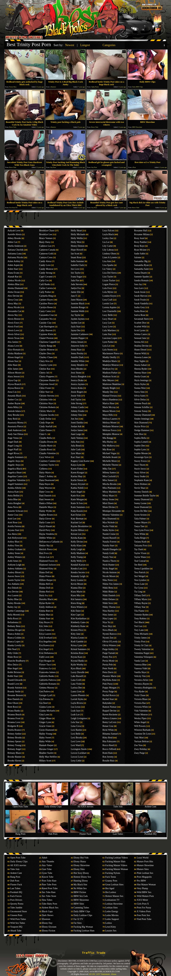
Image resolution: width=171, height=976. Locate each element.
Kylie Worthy (77, 664)
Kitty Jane (75, 634)
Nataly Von (107, 557)
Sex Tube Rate (49, 892)
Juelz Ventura (77, 438)
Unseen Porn (16, 915)
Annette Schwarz (16, 511)
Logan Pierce (108, 284)
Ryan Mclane (140, 250)
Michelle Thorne (110, 465)
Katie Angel (76, 492)
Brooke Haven (14, 760)
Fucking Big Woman (83, 927)
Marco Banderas (110, 399)
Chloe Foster (45, 388)
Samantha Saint (141, 269)
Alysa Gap (13, 380)
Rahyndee (107, 703)
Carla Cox (44, 280)
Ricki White (108, 730)
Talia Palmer (140, 518)
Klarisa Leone (77, 637)
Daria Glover (45, 518)
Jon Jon (74, 419)
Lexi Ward (76, 745)
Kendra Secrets (78, 572)
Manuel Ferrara (109, 395)
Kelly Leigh (76, 549)
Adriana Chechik (15, 250)
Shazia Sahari (140, 365)
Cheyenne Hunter (47, 380)
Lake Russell (77, 676)
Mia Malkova (108, 445)
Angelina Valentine (16, 480)
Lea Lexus (76, 707)
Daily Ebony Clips (53, 805)
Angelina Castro (15, 476)
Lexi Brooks (76, 737)
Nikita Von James (110, 584)
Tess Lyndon (140, 580)
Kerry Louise (77, 580)
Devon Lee (44, 557)
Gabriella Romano (47, 684)
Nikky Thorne (109, 607)
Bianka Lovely (14, 645)
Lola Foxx (107, 288)
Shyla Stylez (140, 384)
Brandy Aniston (15, 687)
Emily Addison (46, 607)
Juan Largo (76, 434)
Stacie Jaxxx (140, 468)
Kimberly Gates (78, 622)
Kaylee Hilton (77, 530)
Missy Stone (108, 499)
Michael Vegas (109, 453)
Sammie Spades (141, 276)
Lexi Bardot (76, 730)
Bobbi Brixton (14, 672)
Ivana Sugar (76, 276)
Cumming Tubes (81, 907)
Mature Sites (143, 869)
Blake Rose (13, 657)
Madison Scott (109, 376)
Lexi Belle (76, 734)
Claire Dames (45, 430)
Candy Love (45, 265)
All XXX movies (85, 805)
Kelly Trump (77, 557)
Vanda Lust (139, 661)
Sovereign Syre (141, 457)
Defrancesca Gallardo (49, 541)
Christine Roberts (47, 407)
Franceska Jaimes (47, 672)
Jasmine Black (77, 303)
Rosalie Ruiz (108, 760)
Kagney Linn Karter (80, 461)
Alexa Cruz (13, 299)
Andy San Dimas (16, 434)
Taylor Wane (140, 557)
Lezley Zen (107, 238)
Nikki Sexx (107, 603)
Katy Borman (77, 518)
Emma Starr (44, 618)
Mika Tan (107, 468)
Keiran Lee (76, 534)
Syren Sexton (140, 515)
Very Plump (142, 888)
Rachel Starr (108, 699)
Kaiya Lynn (76, 465)
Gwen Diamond (46, 730)
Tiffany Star (139, 607)
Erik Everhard (45, 637)
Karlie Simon (77, 480)
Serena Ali (139, 342)
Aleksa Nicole (14, 280)
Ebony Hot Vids (81, 857)
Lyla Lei (106, 346)
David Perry (44, 530)
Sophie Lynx (140, 449)
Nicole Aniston (109, 572)
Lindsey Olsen (109, 253)
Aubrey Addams (15, 568)
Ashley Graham (15, 549)
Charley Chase (46, 357)
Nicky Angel (108, 568)
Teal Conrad (140, 561)
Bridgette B (13, 726)
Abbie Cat (12, 242)
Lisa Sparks (108, 265)
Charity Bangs (46, 346)
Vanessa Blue (140, 664)
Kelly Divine (77, 541)
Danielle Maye (46, 507)
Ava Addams (14, 584)
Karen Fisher (77, 468)
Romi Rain (107, 753)
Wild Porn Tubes (18, 919)
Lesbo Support (112, 919)
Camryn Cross (46, 257)
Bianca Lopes (14, 641)
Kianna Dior (76, 588)
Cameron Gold (46, 253)
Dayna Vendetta (46, 534)
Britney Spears (14, 741)
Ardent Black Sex (50, 907)
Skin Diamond (141, 422)
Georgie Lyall (45, 695)
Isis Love (75, 269)
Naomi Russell (109, 538)
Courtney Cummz (47, 461)
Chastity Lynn (45, 365)
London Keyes (109, 296)
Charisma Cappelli (48, 342)
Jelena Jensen (77, 342)
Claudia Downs (46, 442)
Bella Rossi (13, 618)
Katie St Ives (77, 503)
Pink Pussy (107, 684)
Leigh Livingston (79, 718)
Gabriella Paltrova (47, 680)
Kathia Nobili (77, 488)
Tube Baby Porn (49, 904)
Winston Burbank (142, 730)
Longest (85, 45)
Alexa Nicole (14, 307)
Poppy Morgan (109, 687)
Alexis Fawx (13, 322)
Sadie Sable (139, 253)
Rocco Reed (108, 745)
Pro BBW (141, 880)
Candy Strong (45, 273)
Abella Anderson (15, 246)
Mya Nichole (108, 522)
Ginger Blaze (45, 718)
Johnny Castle (77, 407)
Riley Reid (107, 737)
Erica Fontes (45, 630)
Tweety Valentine (142, 649)
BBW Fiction (80, 892)
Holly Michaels (78, 234)
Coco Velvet (45, 457)
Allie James (13, 369)
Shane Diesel (140, 349)
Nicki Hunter (108, 564)
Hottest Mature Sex (114, 896)
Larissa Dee (76, 687)
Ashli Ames (13, 561)
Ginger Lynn (45, 722)
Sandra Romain (141, 280)
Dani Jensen (44, 499)
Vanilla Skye (140, 672)
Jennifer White (78, 361)
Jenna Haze (76, 349)
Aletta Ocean (14, 292)
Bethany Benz (14, 626)
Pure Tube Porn (49, 884)
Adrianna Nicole (15, 257)
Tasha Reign (140, 538)
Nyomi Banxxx (109, 634)
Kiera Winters (77, 607)
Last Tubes (118, 833)
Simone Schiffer (141, 407)
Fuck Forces (16, 896)
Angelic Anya (14, 461)
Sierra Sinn (139, 392)
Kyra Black (76, 668)
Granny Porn (111, 880)
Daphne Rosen (46, 515)
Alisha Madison (15, 353)
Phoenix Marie (109, 676)
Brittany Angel (14, 749)
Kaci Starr (75, 457)
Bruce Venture (45, 238)
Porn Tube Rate (49, 880)
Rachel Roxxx (109, 695)
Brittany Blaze (14, 753)
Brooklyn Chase (46, 230)
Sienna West (140, 388)
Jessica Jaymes (78, 384)
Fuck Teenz (110, 877)
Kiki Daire (76, 611)
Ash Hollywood (15, 538)
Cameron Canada (47, 250)
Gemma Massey (46, 687)
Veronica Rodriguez (143, 687)
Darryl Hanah (45, 526)
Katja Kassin (77, 511)
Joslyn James (77, 430)
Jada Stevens (77, 284)
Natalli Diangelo (110, 549)
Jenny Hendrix (77, 365)
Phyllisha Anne (109, 680)
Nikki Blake (108, 591)
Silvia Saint (139, 395)
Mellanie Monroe (110, 426)
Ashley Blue (13, 541)
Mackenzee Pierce (111, 353)
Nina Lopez (108, 618)
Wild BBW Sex (144, 892)
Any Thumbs (48, 861)
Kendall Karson (78, 564)
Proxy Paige (108, 691)
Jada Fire (75, 280)
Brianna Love (14, 722)
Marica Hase (108, 403)
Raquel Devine (109, 710)
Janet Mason (76, 299)
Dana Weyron (45, 488)
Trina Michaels (141, 634)
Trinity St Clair (141, 645)
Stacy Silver (140, 472)
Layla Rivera (77, 703)
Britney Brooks (15, 737)
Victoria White (141, 707)
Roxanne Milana (142, 234)
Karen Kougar (77, 472)
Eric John (43, 626)
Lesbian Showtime (114, 904)
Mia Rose (107, 449)
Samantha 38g (141, 261)
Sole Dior (138, 434)
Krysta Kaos (76, 657)
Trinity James (140, 637)
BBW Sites (79, 904)
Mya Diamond (109, 518)
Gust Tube (47, 869)
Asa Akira (12, 534)
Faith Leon (44, 657)
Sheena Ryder (140, 369)
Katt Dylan (76, 515)
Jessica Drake (77, 380)
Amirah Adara (14, 411)
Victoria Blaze (141, 699)
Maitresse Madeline (111, 384)
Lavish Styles (77, 699)
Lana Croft (76, 680)
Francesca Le (45, 668)
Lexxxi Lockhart (78, 753)
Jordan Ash (76, 426)
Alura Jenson (14, 376)
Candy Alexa (45, 261)
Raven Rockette (109, 714)
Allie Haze (13, 365)
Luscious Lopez (109, 338)
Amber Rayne (14, 403)
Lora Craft (107, 299)
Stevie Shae (139, 488)
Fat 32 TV (78, 919)
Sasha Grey (139, 307)
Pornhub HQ (150, 833)
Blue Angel (13, 668)
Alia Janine (13, 342)
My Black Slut (80, 884)
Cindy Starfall (45, 426)
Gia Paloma (44, 699)
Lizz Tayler (107, 276)
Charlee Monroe (46, 349)
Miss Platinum (109, 488)
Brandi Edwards (15, 680)
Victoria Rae (140, 703)
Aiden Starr (13, 269)
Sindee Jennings (141, 419)
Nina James (107, 614)
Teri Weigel (139, 576)
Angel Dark (13, 442)
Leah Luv (75, 714)
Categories (109, 45)
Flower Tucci (45, 664)
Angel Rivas (13, 453)
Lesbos (108, 923)
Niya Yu (106, 622)
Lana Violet (76, 684)
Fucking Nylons (112, 873)
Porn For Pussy (144, 907)
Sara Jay (138, 284)
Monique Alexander (111, 511)
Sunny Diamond (141, 499)
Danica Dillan (45, 503)
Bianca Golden (15, 637)
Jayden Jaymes (78, 319)
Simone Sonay (141, 411)
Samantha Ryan (141, 265)
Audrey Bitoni (14, 572)
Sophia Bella (140, 438)
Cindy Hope (44, 422)
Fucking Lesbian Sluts (84, 930)
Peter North (107, 668)
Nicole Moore (109, 576)
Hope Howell (77, 250)
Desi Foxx (44, 553)
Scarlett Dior (140, 322)
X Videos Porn (143, 911)
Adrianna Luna (15, 253)
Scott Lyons (139, 330)
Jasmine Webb (77, 311)
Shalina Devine (141, 346)
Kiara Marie (76, 591)
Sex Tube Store (49, 896)
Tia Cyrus (138, 588)
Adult (44, 857)
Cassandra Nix (46, 319)
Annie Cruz (13, 515)
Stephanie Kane (141, 480)
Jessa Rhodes (77, 369)
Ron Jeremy (108, 757)
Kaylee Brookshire (79, 526)
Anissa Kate (13, 492)
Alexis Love (13, 330)
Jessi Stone (76, 372)
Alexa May (13, 303)
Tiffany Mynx (140, 599)
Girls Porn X (143, 904)
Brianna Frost (14, 718)
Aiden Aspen (14, 265)
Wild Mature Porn (145, 896)
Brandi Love (13, 684)
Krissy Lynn (76, 645)
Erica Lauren (45, 634)
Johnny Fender (78, 411)
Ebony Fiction (48, 930)
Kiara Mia (75, 595)
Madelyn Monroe (110, 365)
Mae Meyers (108, 380)
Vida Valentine (141, 710)
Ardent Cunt (150, 805)
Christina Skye (46, 403)
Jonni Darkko (77, 422)
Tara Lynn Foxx (141, 530)
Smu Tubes (47, 900)
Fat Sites (78, 923)
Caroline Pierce (46, 303)
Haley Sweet (45, 737)
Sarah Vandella (141, 303)
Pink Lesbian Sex (145, 873)
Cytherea (43, 468)
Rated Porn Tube (50, 888)
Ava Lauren (13, 595)
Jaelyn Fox (76, 288)
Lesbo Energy (111, 911)
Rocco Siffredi (109, 749)
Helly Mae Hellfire (48, 757)
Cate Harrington (46, 326)
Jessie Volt (76, 395)
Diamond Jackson (47, 564)
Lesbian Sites (111, 907)
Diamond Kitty (46, 568)
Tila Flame (139, 611)
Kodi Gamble (77, 641)
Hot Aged (109, 888)
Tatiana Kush (140, 541)
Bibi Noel (12, 649)
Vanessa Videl (140, 668)
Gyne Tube (47, 873)
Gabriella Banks (46, 676)
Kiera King (76, 603)
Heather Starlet (46, 753)
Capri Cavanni (46, 276)
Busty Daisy (45, 242)
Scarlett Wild (140, 326)
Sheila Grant (140, 376)
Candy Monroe (46, 269)
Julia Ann (75, 442)
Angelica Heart (15, 472)
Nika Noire (107, 580)
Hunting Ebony (81, 880)
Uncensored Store (18, 911)
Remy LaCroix (109, 722)
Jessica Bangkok (78, 376)
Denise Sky (44, 545)
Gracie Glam (45, 726)
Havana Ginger (46, 749)
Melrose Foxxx (109, 430)
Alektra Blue (14, 284)
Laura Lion (76, 691)
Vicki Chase (140, 695)
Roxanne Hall (140, 230)
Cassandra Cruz (46, 315)
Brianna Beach (14, 714)
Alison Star (13, 361)
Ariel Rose (13, 522)
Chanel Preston (46, 338)
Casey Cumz (45, 311)
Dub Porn (53, 833)
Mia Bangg (107, 438)
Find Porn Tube (144, 919)
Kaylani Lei (76, 522)
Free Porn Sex (143, 915)
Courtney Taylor (46, 465)
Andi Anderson (15, 430)
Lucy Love (107, 326)
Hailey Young (45, 734)
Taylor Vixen (140, 553)
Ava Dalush (13, 588)
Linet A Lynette (109, 257)
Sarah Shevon (140, 296)
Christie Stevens (46, 395)
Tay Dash (138, 549)
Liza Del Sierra (109, 273)
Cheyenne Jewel (46, 384)
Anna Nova (13, 507)
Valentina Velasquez (143, 657)
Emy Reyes (44, 622)
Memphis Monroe (110, 434)
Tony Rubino (140, 618)
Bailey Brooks (14, 603)
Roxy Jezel (139, 238)
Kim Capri (76, 614)
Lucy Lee (106, 322)
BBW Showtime (81, 900)
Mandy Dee (108, 392)
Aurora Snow (14, 576)
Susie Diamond (141, 507)
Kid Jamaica (76, 599)
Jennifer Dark (77, 357)
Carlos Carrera (46, 288)
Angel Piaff (13, 449)
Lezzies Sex (110, 930)
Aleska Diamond (15, 288)
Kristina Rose (77, 653)
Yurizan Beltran (141, 741)
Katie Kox (75, 495)
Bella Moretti (14, 614)
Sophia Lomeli (141, 442)
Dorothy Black (46, 599)
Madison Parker (109, 372)
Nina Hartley (108, 611)
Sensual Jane (140, 338)
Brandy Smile (14, 691)
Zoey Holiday (140, 749)
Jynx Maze (76, 453)
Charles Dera (45, 353)
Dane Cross (44, 492)
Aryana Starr (14, 530)
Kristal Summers (79, 649)
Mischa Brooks (109, 484)
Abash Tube (15, 930)
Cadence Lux (45, 246)
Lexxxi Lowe (77, 757)
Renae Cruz (108, 726)
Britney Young (14, 745)
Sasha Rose (139, 311)
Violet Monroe (141, 714)
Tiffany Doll (140, 595)
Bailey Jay (12, 607)
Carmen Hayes (46, 299)
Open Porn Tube (20, 805)
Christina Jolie (46, 399)
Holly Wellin (77, 238)
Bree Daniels (14, 699)
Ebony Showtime (82, 865)
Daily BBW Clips (82, 911)
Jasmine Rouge (78, 307)
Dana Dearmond (46, 480)
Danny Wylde (45, 511)
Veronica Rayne (141, 684)
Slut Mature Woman (146, 884)
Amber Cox (13, 399)
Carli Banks (44, 284)
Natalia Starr (108, 545)
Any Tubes (47, 865)
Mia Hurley (107, 442)
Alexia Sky (13, 315)
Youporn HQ (16, 927)
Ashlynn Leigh (15, 564)
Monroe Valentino (110, 515)
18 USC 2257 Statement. (99, 974)
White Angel (140, 722)
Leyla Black (108, 234)
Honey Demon (77, 246)
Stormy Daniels (141, 492)
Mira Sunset (108, 480)
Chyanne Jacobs (46, 415)
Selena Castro (140, 334)
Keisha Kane (77, 538)
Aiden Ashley (14, 261)
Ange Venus (13, 438)
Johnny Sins (76, 415)
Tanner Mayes (141, 522)
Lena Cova (76, 726)
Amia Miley (13, 407)
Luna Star (107, 334)
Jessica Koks (77, 388)
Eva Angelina (45, 641)
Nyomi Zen (107, 637)
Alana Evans (13, 273)
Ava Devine (13, 591)
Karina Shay (76, 476)
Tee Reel (138, 564)
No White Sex (80, 888)
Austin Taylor (14, 580)
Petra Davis (107, 672)
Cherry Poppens (46, 376)
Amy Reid (12, 419)
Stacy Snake (140, 476)
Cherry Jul (44, 372)
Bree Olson (13, 703)
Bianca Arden (14, 634)
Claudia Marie (45, 445)
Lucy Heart (107, 319)
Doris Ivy (43, 595)
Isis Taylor (76, 273)
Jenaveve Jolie (77, 346)
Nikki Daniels (109, 595)
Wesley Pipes (140, 718)
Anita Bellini (14, 495)
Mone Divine (108, 507)
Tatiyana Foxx (141, 545)
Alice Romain (14, 349)
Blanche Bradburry (16, 661)
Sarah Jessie (140, 292)
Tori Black (139, 622)
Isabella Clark (77, 265)
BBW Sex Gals (81, 896)
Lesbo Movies (111, 915)
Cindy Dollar (45, 419)
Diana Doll (44, 572)
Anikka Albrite (15, 488)
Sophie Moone (141, 453)
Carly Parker (45, 292)
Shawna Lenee (141, 357)
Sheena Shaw (140, 372)
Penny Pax (107, 657)
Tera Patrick (140, 572)
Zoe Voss (138, 745)
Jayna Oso (75, 330)
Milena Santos (109, 472)
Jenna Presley (77, 353)
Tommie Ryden (141, 614)
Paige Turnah (108, 653)
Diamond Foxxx (46, 561)
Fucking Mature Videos (116, 865)
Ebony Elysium (49, 927)
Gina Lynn (44, 714)
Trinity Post (139, 641)
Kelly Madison (78, 553)
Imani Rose (76, 257)
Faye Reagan (45, 661)
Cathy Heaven (45, 330)
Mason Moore (109, 411)
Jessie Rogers (77, 392)
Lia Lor (106, 242)
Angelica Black (15, 468)
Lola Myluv (108, 292)
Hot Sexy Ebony (81, 873)
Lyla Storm (107, 349)
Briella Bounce (15, 730)
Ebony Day (47, 923)
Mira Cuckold (109, 476)
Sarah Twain (140, 299)
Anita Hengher (14, 503)
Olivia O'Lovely (110, 641)
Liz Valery (107, 269)
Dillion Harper (46, 580)
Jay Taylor (75, 315)
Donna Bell (44, 584)
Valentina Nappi (141, 653)
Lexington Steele (79, 749)
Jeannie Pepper (78, 338)
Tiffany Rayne (141, 603)
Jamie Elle (76, 292)
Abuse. (114, 974)
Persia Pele (107, 664)
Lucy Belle (107, 315)
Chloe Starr (44, 392)
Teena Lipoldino (142, 568)
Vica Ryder (139, 691)
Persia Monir (108, 661)
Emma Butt (44, 611)
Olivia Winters (109, 645)
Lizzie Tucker (108, 280)
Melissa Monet (109, 422)
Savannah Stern (141, 319)
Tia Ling (138, 591)
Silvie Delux (140, 399)
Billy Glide (13, 653)
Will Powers (140, 726)
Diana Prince (45, 576)
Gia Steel (43, 703)
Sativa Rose (139, 315)
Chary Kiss (44, 361)
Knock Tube (47, 877)
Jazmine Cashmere (79, 334)
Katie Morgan (77, 499)
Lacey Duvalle (77, 672)
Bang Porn (20, 833)
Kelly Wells (76, 561)
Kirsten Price (77, 630)
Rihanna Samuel (110, 734)
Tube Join (118, 805)
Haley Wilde (45, 741)
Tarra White (139, 534)
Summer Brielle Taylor (145, 495)
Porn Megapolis (144, 877)
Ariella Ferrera (14, 526)
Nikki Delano (108, 599)
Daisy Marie (45, 472)
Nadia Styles (108, 530)
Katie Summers (78, 507)
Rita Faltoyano (109, 741)
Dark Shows (47, 915)
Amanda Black (15, 395)
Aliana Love (13, 346)
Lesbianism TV (112, 900)
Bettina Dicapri (15, 630)
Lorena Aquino (109, 307)
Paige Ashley (108, 649)
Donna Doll (44, 588)
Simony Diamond (142, 415)
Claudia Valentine (47, 453)
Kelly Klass (76, 545)
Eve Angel (44, 649)
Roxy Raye (139, 246)
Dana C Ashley (46, 476)
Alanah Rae (13, 276)
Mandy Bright (109, 388)
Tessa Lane (139, 584)
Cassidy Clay (45, 322)
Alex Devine (13, 296)
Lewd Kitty (110, 927)
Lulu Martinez (109, 330)
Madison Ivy (108, 369)
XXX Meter (142, 900)
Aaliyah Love (14, 230)
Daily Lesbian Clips (83, 915)
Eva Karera (44, 645)
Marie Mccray (109, 407)
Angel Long (13, 445)
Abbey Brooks (14, 238)
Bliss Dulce (13, 664)
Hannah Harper (46, 745)
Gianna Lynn (45, 707)
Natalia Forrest (109, 541)
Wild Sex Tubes (17, 923)
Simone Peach (141, 403)
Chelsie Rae (44, 369)
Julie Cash (75, 449)
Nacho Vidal (108, 526)
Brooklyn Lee (45, 234)
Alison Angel (14, 357)
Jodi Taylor (76, 399)
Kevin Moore (77, 584)
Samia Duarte (140, 273)
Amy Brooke (14, 415)
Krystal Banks (77, 661)
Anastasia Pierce (15, 426)
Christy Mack (45, 411)
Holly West (76, 242)
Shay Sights (139, 361)
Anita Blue (13, 499)
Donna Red (44, 591)
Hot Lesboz (110, 892)
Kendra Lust (76, 568)
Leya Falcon (108, 230)
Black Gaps (47, 911)
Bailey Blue (13, 599)
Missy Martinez (109, 492)
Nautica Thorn (109, 561)
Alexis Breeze (14, 319)
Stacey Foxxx (140, 461)
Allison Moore (14, 372)
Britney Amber (15, 734)
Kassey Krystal (78, 484)
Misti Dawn (108, 503)
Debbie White (45, 538)
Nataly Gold (108, 553)
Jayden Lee (76, 322)
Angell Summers (15, 484)
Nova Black (108, 630)
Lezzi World (142, 857)
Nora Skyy (107, 626)
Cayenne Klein (46, 334)
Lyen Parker (108, 342)
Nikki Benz (107, 588)
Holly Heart (76, 230)
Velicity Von (140, 676)
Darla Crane (44, 522)
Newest (69, 45)
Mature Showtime (145, 865)
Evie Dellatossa (46, 653)
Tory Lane (139, 630)
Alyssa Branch (14, 384)
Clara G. (43, 434)
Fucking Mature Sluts (115, 861)
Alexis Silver (14, 334)
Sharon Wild (140, 353)
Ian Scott (75, 253)
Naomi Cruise (109, 534)
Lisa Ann (106, 261)
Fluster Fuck (85, 833)
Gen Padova (44, 691)
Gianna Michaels (47, 710)
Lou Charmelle (109, 311)
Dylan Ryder (45, 603)
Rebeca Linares (109, 718)
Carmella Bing (46, 296)
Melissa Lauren (109, 419)
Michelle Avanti (110, 457)
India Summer (77, 261)
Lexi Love (75, 741)
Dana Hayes (44, 484)
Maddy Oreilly (109, 357)
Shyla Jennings (141, 380)
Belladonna (13, 622)
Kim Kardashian (78, 618)
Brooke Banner (15, 757)
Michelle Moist (109, 461)
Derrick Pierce (46, 549)
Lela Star (75, 722)
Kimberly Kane (78, 626)
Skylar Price (140, 426)
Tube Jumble (16, 907)
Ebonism (46, 919)
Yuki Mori (139, 737)
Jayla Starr (76, 326)
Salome (137, 257)
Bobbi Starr (13, 676)
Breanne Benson (15, 695)
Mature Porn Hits (145, 861)
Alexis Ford (13, 326)
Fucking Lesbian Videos (116, 857)
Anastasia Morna (15, 422)
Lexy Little (76, 760)
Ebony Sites (79, 869)
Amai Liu (12, 392)
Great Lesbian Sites (114, 884)
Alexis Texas (14, 338)
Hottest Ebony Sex (82, 877)
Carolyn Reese (46, 307)
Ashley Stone (14, 553)
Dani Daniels (45, 495)
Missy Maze (108, 495)
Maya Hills (107, 415)
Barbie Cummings (16, 611)
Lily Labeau (108, 250)
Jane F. (74, 296)
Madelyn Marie (109, 361)
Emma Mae (44, 614)
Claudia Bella (45, 438)
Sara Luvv (139, 288)
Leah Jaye (75, 710)
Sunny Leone (140, 503)
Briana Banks (14, 710)
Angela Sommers (16, 457)
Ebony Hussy (80, 861)
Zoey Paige (139, 753)
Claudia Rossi (45, 449)
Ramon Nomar (109, 707)
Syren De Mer (140, 511)
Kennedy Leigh (78, 576)
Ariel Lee (12, 518)
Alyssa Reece (14, 388)
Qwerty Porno (16, 904)
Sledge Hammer (141, 430)
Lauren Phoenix (78, 695)
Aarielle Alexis (15, 234)
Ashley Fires (13, 545)
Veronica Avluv (141, 680)
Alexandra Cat (14, 311)
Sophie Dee (139, 445)
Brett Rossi (13, 707)
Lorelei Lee (107, 303)
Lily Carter (107, 246)
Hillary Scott (45, 760)
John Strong (76, 403)
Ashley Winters (15, 557)
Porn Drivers (16, 900)
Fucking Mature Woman (116, 869)
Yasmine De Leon (142, 734)
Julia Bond (76, 445)
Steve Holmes (140, 484)
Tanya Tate (139, 526)
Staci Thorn (139, 465)
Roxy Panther (140, 242)
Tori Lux (138, 626)
